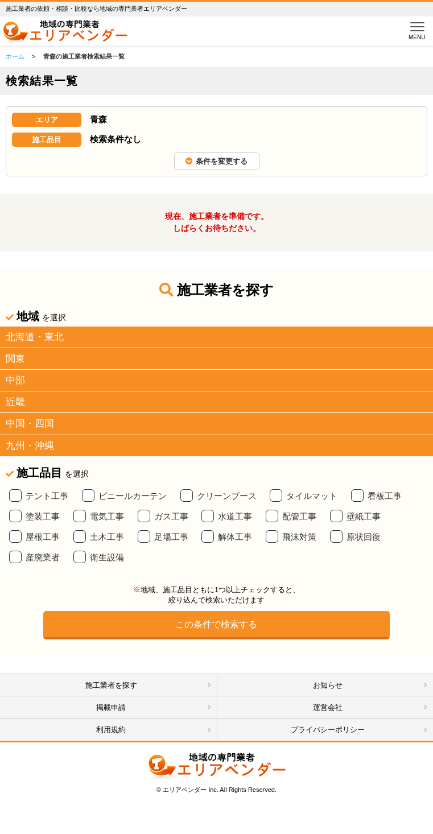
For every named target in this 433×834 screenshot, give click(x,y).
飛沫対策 (299, 537)
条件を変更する (216, 161)
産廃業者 (43, 557)
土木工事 (107, 537)
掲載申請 (111, 707)
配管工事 (299, 516)
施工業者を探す (111, 685)
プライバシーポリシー (328, 729)
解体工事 (235, 537)
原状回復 (364, 537)
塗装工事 (43, 516)
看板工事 (385, 496)
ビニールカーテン (132, 496)
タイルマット (311, 496)
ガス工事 (171, 516)
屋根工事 (43, 537)
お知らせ (328, 685)
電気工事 (107, 516)
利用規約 (111, 729)
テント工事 (47, 496)
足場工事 (171, 537)
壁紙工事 (364, 516)
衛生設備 (107, 557)
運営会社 (328, 707)
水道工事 (235, 516)
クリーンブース (227, 496)
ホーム (15, 56)
